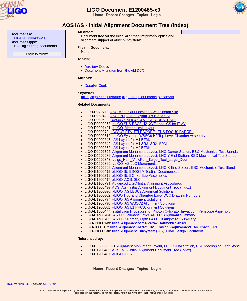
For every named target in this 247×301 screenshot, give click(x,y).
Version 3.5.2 (22, 284)
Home (98, 15)
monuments (147, 97)
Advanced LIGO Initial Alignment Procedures (147, 183)
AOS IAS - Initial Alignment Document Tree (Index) (151, 187)
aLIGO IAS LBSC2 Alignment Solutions (142, 191)
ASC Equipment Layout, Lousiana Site (140, 116)
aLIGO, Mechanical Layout (133, 128)
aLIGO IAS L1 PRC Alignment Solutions (143, 207)
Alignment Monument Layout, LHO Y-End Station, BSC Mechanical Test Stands (174, 156)
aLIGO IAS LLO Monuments (134, 164)
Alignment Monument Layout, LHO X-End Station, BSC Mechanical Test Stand (173, 167)
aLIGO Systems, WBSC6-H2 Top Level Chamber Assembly (158, 136)
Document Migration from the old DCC (114, 70)
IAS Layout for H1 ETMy (131, 140)
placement (166, 97)
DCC (10, 284)
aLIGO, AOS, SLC (126, 179)
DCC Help (50, 284)
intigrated (114, 97)
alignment (98, 97)
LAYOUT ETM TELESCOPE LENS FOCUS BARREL (151, 132)
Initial (85, 97)
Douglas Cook (96, 85)
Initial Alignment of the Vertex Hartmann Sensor (149, 223)
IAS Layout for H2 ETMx (131, 148)
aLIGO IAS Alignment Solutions (136, 199)
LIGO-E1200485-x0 (29, 38)
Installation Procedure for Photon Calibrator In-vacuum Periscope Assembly (171, 211)
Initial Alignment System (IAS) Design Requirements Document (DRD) (165, 227)
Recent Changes (120, 15)
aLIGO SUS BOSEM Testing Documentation (146, 171)
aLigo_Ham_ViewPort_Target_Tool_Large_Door (149, 160)
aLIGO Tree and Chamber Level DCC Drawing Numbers (156, 195)
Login (156, 15)
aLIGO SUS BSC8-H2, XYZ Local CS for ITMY (149, 124)
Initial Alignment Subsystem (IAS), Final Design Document (157, 231)
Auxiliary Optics (97, 66)
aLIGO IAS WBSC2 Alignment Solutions (143, 203)
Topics (142, 15)
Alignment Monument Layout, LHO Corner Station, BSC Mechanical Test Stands (175, 152)
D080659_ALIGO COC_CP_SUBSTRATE (143, 120)
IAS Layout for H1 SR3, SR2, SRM (139, 144)
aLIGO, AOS (122, 254)
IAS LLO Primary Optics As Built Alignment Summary (153, 215)
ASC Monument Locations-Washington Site (144, 112)
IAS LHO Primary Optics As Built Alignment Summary (154, 219)
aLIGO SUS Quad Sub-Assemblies (139, 175)
